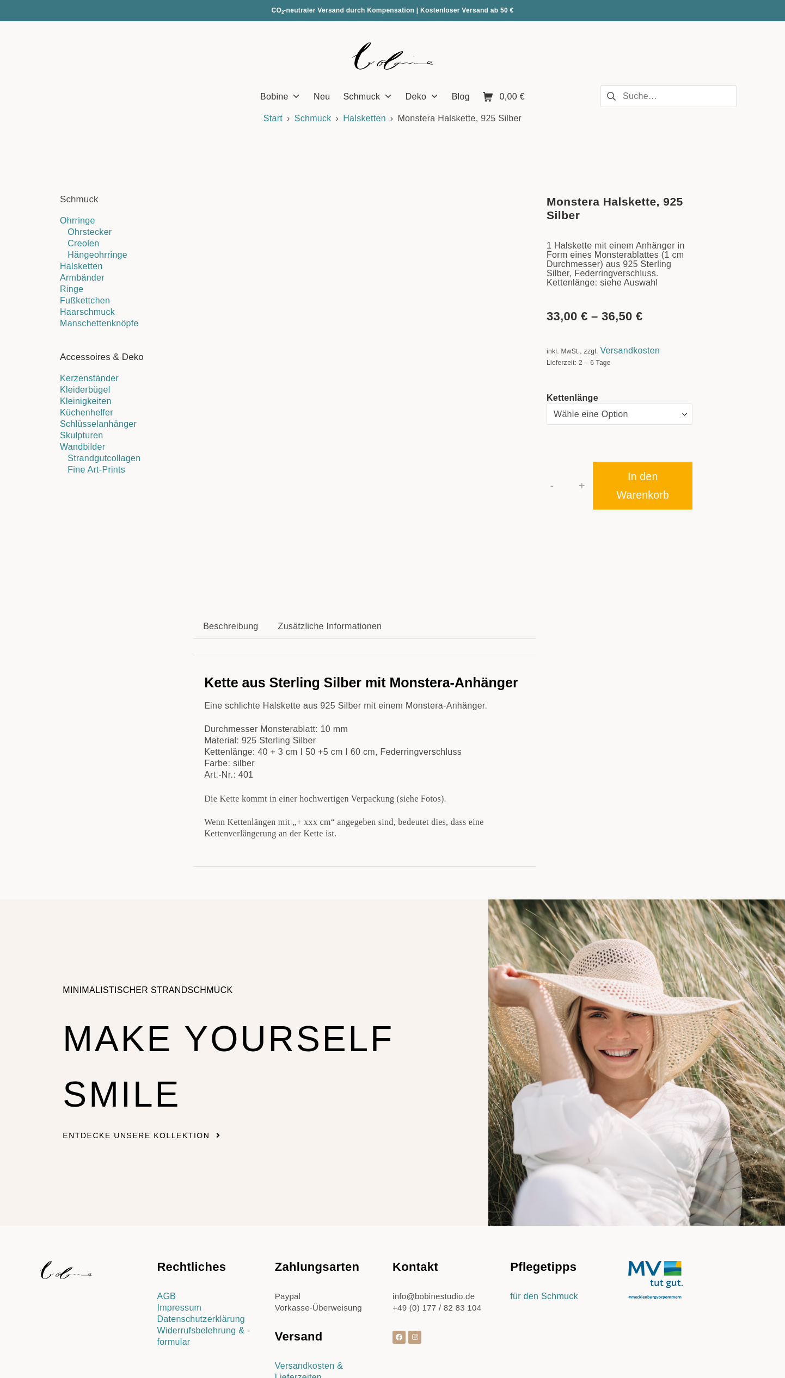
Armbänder (82, 277)
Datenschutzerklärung (201, 1246)
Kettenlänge (572, 397)
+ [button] (582, 485)
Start (273, 118)
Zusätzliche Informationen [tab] (330, 553)
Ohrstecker (90, 232)
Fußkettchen (85, 300)
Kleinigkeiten (86, 401)
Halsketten (364, 118)
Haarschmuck (87, 311)
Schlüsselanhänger (98, 424)
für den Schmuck (544, 1223)
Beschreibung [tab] (230, 553)
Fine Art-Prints (96, 469)
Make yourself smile (196, 990)
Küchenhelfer (86, 412)
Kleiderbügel (85, 389)
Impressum (179, 1234)
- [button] (552, 485)
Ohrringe (77, 220)
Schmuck (313, 118)
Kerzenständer (89, 378)
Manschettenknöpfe (99, 323)
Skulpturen (81, 435)
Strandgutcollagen (104, 458)
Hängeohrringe (97, 254)
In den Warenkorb (643, 485)
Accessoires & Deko (102, 357)
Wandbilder (82, 446)
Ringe (71, 289)
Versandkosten (630, 350)
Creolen (83, 243)
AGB (166, 1223)
